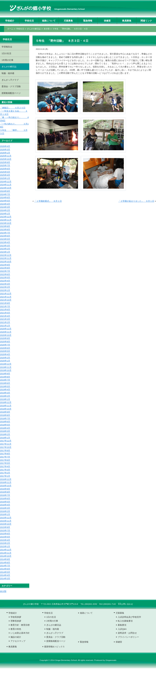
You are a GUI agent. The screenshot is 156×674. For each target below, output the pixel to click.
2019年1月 (5, 399)
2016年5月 (5, 501)
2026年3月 (5, 149)
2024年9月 (5, 191)
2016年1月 (5, 514)
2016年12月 (5, 479)
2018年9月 (5, 412)
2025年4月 (5, 175)
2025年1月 (5, 178)
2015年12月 (5, 517)
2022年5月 (5, 277)
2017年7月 (5, 457)
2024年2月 (5, 210)
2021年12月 (5, 293)
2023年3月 (5, 245)
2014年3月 (5, 578)
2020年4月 (5, 354)
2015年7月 (5, 530)
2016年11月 (5, 482)
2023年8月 (5, 229)
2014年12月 (5, 549)
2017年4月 (5, 466)
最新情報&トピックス (54, 646)
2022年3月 (5, 284)
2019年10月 (5, 370)
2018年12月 (5, 402)
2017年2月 (5, 473)
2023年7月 (5, 233)
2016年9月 (5, 489)
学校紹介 (9, 20)
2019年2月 (5, 396)
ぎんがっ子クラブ (10, 80)
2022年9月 (5, 265)
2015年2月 (5, 543)
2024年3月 (5, 207)
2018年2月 (5, 434)
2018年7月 (5, 418)
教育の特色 (16, 629)
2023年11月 (5, 220)
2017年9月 (5, 450)
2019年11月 (5, 367)
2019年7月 (5, 380)
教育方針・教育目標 (20, 625)
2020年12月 (5, 328)
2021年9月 (5, 303)
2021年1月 (5, 325)
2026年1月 (5, 153)
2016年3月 (5, 508)
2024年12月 (5, 181)
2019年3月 (5, 393)
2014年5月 (5, 572)
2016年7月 (5, 495)
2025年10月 (5, 159)
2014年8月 (5, 562)
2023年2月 (5, 248)
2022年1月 (5, 290)
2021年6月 (5, 309)
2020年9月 (5, 338)
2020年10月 (5, 335)
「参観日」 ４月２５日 (12, 108)
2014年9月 (5, 559)
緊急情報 (87, 20)
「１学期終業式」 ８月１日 (48, 201)
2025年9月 (5, 162)
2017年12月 (5, 441)
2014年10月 (5, 556)
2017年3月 (5, 469)
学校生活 (29, 20)
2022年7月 (5, 271)
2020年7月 (5, 345)
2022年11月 (5, 258)
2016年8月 (5, 492)
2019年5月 (5, 386)
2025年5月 (5, 172)
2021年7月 (5, 306)
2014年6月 (5, 569)
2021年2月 (5, 322)
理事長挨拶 (16, 621)
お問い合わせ (125, 604)
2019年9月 (5, 373)
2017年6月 (5, 460)
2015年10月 (5, 524)
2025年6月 (5, 168)
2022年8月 (5, 268)
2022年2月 (5, 287)
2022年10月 (5, 261)
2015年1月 (5, 546)
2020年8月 (5, 341)
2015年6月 (5, 533)
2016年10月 (5, 485)
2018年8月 (5, 415)
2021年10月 (5, 300)
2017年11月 (5, 444)
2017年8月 (5, 453)
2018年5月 (5, 425)
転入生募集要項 (125, 621)
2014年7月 (5, 565)
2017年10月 (5, 447)
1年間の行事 (7, 60)
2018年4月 (5, 428)
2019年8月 (5, 377)
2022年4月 (5, 281)
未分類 (47, 29)
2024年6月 (5, 197)
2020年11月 (5, 332)
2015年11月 (5, 521)
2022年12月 (5, 255)
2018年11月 (5, 405)
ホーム (10, 29)
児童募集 (68, 20)
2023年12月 (5, 216)
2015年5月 (5, 537)
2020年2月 (5, 357)
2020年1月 (5, 361)
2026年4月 (5, 146)
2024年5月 (5, 201)
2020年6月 (5, 348)
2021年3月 (5, 319)
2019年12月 (5, 364)
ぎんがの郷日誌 (34, 29)
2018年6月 (5, 421)
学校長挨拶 (16, 617)
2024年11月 (5, 184)
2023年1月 (5, 252)
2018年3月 (5, 431)
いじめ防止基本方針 (20, 633)
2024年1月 (5, 213)
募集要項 (122, 625)
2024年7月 (5, 194)
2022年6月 (5, 274)
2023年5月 (5, 239)
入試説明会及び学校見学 (129, 617)
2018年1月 (5, 437)
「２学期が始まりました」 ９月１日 (136, 201)
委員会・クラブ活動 (11, 86)
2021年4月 (5, 316)
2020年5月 (5, 351)
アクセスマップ (18, 641)
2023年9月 (5, 226)
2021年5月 (5, 313)
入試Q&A (122, 629)
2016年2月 (5, 511)
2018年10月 (5, 409)
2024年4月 (5, 204)
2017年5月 (5, 463)
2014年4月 (5, 575)
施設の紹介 (16, 637)
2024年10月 (5, 188)
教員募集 (126, 20)
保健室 (107, 20)
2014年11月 (5, 553)
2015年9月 (5, 527)
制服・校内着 (8, 73)
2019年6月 (5, 383)
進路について (49, 20)
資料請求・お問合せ (127, 633)
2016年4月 (5, 505)
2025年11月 (5, 156)
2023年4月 (5, 242)
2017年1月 (5, 476)
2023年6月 (5, 236)
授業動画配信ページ (11, 93)
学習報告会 (7, 47)
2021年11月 (5, 297)
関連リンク (146, 20)
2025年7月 (5, 165)
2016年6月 (5, 498)
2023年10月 (5, 223)
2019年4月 (5, 389)
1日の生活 (6, 53)
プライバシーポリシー (128, 637)
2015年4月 (5, 540)
